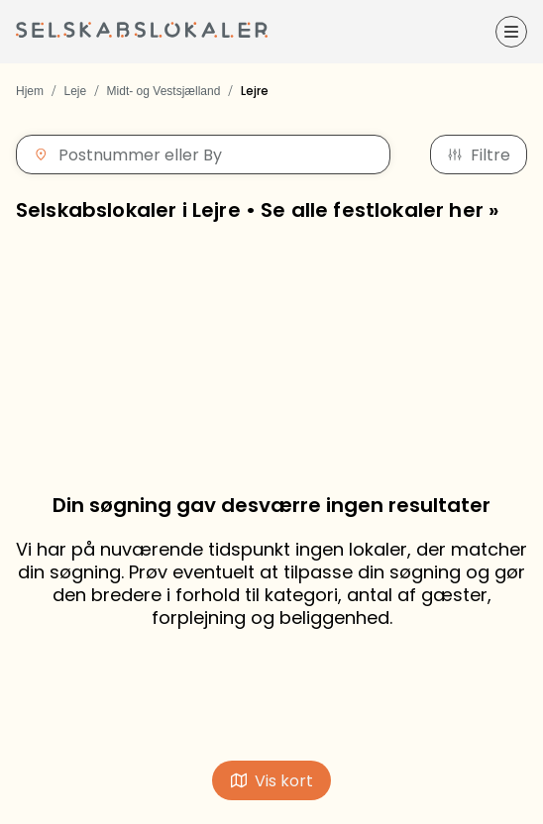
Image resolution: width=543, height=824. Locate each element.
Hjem (30, 91)
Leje (74, 91)
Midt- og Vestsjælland (164, 91)
